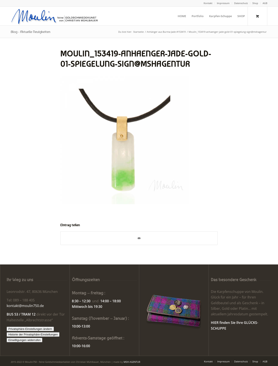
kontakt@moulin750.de (25, 305)
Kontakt (208, 3)
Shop (255, 3)
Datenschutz (241, 3)
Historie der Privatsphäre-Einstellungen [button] (33, 334)
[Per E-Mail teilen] (139, 238)
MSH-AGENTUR (132, 361)
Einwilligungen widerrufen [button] (24, 340)
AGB (265, 3)
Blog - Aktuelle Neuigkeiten (30, 32)
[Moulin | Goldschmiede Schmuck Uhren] (55, 16)
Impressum (223, 3)
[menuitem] (208, 3)
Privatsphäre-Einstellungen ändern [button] (30, 329)
